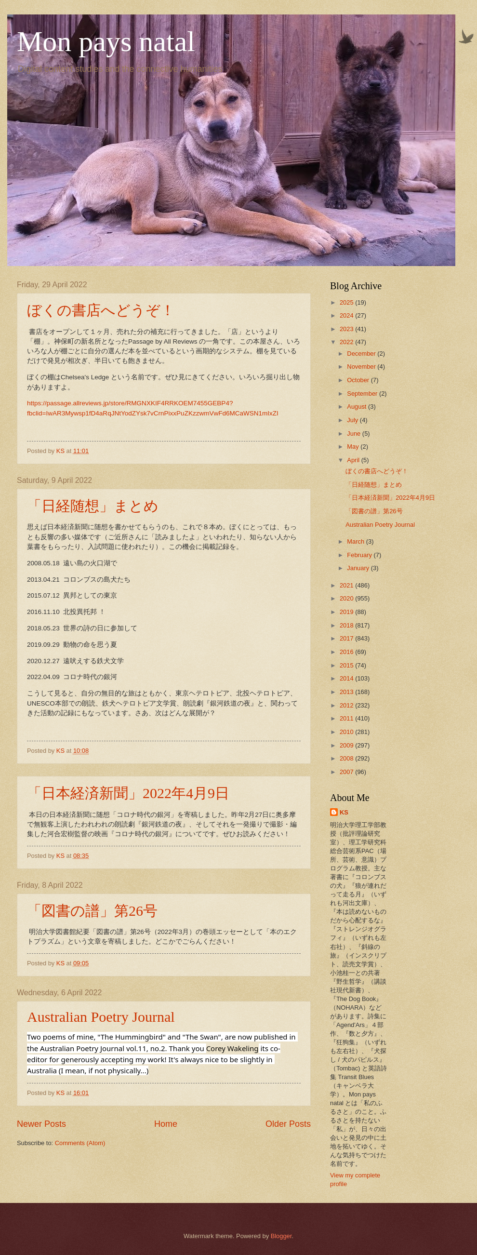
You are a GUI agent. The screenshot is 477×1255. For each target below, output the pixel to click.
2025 (347, 302)
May (353, 446)
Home (165, 1124)
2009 (347, 745)
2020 (347, 598)
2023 (347, 329)
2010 (347, 731)
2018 (347, 625)
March (356, 541)
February (360, 555)
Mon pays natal (106, 41)
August (357, 406)
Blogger (281, 1236)
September (363, 393)
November (362, 366)
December (362, 353)
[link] (232, 1048)
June (354, 433)
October (359, 380)
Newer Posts (41, 1124)
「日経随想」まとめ (93, 506)
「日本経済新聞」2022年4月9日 (128, 793)
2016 (347, 651)
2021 (347, 585)
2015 (347, 665)
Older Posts (288, 1124)
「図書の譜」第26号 (92, 911)
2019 (347, 611)
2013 (347, 691)
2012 (347, 705)
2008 (347, 758)
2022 (347, 342)
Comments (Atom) (80, 1143)
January (359, 568)
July (353, 420)
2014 (347, 678)
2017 (347, 638)
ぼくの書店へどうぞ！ (101, 310)
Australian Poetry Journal (101, 1017)
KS (344, 812)
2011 (347, 718)
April (354, 460)
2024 (347, 315)
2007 (347, 771)
